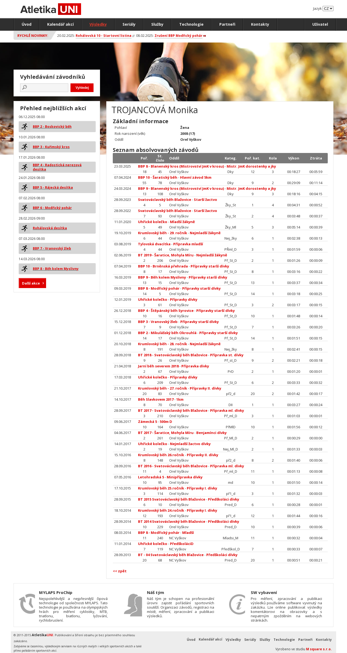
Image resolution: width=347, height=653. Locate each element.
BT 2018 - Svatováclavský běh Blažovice (172, 354)
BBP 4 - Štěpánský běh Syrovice (166, 310)
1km (180, 399)
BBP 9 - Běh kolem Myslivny (162, 277)
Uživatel (320, 24)
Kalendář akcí (60, 24)
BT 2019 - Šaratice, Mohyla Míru (166, 255)
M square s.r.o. (319, 649)
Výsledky (98, 24)
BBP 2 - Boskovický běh (52, 126)
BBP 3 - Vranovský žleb (158, 321)
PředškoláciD (182, 543)
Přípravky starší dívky (210, 266)
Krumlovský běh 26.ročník (161, 454)
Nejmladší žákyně (205, 232)
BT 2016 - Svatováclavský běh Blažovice (172, 465)
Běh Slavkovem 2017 (156, 399)
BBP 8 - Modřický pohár (158, 288)
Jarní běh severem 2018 (158, 366)
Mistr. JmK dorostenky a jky (251, 166)
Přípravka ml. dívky (227, 410)
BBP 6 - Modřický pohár (52, 207)
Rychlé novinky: (32, 35)
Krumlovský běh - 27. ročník (162, 388)
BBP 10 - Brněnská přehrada (163, 266)
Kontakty (260, 24)
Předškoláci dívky (223, 499)
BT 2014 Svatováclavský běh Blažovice (171, 521)
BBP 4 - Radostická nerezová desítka (57, 167)
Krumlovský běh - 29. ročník (162, 232)
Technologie (191, 24)
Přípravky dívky (183, 299)
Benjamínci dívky (211, 432)
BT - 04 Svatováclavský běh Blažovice (171, 554)
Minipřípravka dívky (185, 477)
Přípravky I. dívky (202, 488)
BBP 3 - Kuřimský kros (51, 147)
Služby (157, 24)
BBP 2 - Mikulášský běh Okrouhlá (167, 332)
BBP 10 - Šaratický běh (157, 177)
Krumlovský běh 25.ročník (161, 488)
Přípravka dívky (195, 366)
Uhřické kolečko (152, 221)
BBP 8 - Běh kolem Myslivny (56, 268)
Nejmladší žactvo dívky (190, 443)
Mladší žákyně (182, 221)
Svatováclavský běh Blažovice (164, 199)
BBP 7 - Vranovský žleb (52, 248)
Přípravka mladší (188, 243)
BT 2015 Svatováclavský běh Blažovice (171, 499)
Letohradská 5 (151, 477)
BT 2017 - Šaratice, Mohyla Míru (166, 432)
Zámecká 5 (148, 421)
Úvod (26, 24)
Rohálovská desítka (50, 228)
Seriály (129, 24)
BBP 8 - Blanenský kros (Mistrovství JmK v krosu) (181, 166)
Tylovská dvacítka (154, 243)
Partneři (227, 24)
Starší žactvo (205, 199)
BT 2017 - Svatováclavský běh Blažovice (172, 410)
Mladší (188, 532)
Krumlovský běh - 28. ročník (162, 343)
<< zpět (120, 571)
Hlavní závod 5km (195, 177)
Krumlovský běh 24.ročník (161, 510)
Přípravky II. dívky (205, 388)
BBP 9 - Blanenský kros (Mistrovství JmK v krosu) (181, 188)
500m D (166, 421)
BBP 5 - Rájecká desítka (53, 187)
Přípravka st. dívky (226, 354)
